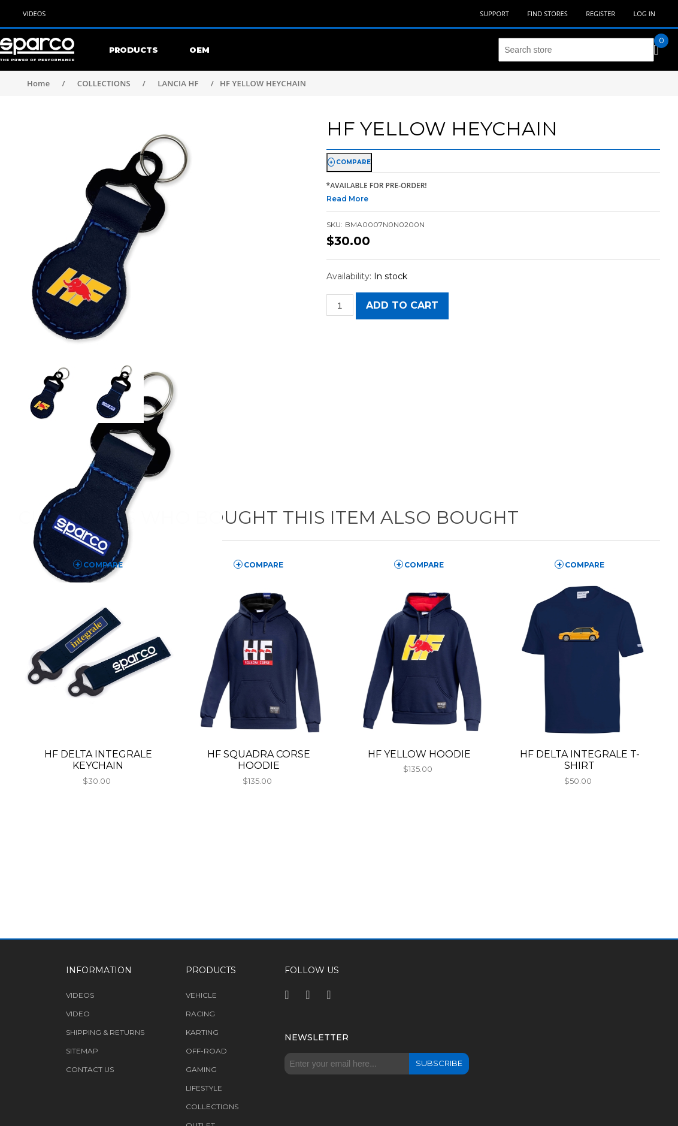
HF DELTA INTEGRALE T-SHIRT (580, 759)
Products (133, 50)
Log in (644, 13)
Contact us (90, 1069)
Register (600, 13)
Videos (34, 13)
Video (78, 1013)
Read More (347, 198)
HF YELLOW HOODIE (419, 754)
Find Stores (547, 13)
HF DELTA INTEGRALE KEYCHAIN (98, 759)
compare (353, 162)
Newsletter (316, 1037)
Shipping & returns (105, 1032)
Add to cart (402, 305)
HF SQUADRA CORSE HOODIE (258, 759)
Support (494, 13)
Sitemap (82, 1050)
